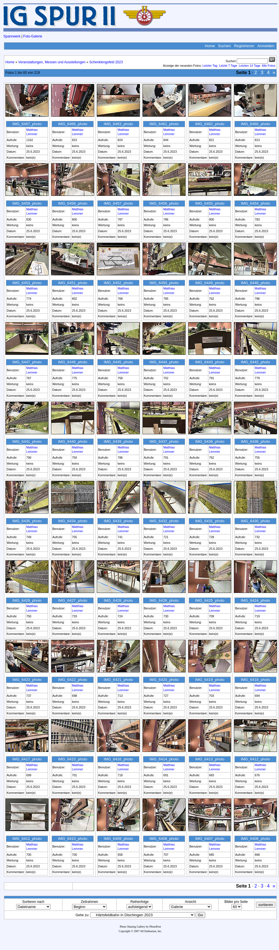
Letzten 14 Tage (250, 65)
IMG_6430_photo (255, 521)
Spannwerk (11, 36)
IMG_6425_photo (209, 600)
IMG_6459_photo (26, 203)
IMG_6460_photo (255, 124)
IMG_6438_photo (209, 441)
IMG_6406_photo (255, 838)
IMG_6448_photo (255, 283)
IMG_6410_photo (72, 838)
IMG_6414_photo (164, 759)
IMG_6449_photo (209, 283)
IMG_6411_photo (26, 838)
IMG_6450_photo (164, 283)
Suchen (224, 46)
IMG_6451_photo (72, 283)
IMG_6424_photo (255, 600)
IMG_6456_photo (164, 203)
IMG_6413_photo (209, 759)
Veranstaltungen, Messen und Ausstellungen (51, 62)
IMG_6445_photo (118, 362)
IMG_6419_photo (209, 680)
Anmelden (265, 46)
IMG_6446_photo (72, 362)
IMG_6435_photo (26, 521)
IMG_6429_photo (26, 600)
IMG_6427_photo (72, 600)
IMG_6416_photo (118, 759)
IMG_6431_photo (209, 521)
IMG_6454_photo (255, 203)
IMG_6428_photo (118, 600)
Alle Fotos (268, 65)
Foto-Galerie (32, 36)
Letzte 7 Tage (228, 65)
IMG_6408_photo (164, 838)
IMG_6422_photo (72, 680)
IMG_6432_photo (164, 521)
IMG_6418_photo (255, 680)
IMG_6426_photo (164, 600)
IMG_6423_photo (26, 680)
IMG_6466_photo (72, 124)
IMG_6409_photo (118, 838)
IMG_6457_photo (118, 203)
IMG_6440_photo (72, 441)
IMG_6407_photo (209, 838)
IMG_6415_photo (72, 759)
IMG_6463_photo (118, 124)
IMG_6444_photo (164, 362)
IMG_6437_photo (164, 441)
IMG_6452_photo (118, 283)
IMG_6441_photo (26, 441)
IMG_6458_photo (72, 203)
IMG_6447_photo (26, 362)
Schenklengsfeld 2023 (106, 62)
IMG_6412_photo (255, 759)
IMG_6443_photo (209, 362)
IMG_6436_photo (255, 441)
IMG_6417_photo (26, 759)
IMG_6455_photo (209, 203)
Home (210, 46)
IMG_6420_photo (164, 680)
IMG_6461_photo (164, 124)
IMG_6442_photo (255, 362)
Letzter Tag (209, 65)
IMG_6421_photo (118, 680)
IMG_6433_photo (118, 521)
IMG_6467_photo (26, 124)
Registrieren (244, 46)
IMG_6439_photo (118, 441)
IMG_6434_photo (72, 521)
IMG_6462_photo (209, 124)
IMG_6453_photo (26, 283)
